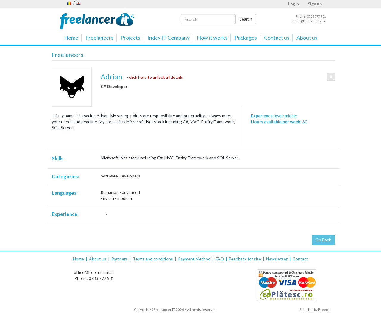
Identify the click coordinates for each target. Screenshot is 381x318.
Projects (130, 37)
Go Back (323, 239)
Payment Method (194, 258)
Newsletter (277, 258)
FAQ (220, 258)
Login (293, 3)
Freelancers (99, 37)
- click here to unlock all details (155, 77)
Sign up (315, 3)
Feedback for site (245, 258)
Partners (119, 258)
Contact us (276, 37)
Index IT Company (168, 37)
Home (71, 37)
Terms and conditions (153, 258)
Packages (246, 37)
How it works (212, 37)
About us (306, 37)
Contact (300, 258)
